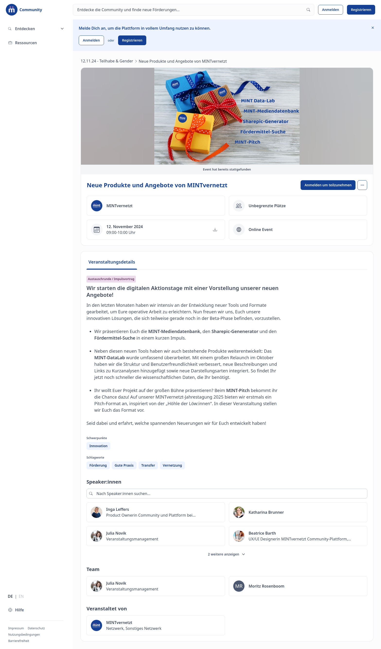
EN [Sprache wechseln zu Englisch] (21, 596)
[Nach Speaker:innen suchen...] (227, 493)
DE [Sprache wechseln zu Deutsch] (10, 596)
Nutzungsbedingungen (24, 634)
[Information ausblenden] (372, 27)
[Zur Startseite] (24, 10)
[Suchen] (193, 10)
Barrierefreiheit (18, 641)
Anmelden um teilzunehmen (328, 185)
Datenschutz (36, 628)
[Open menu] (362, 185)
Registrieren (361, 9)
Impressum (16, 628)
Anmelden (330, 9)
